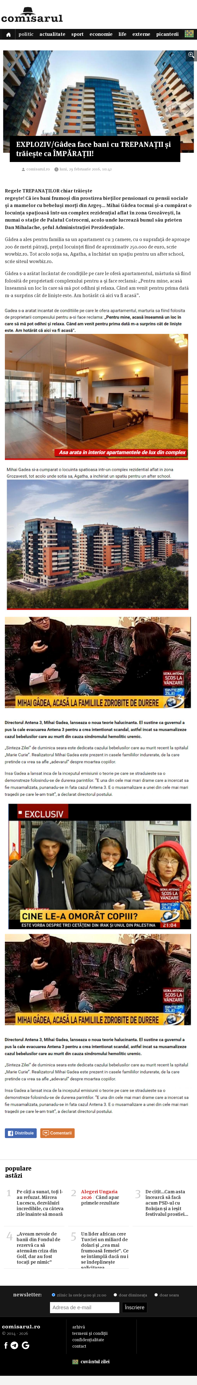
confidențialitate (88, 1348)
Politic (27, 35)
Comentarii (57, 1142)
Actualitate (54, 35)
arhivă (78, 1336)
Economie (105, 35)
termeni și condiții (90, 1342)
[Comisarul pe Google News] (25, 1354)
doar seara (166, 1304)
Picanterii (175, 35)
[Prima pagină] (9, 35)
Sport (81, 35)
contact (79, 1355)
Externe (147, 35)
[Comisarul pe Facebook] (6, 1354)
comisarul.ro (38, 178)
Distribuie (20, 1142)
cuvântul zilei (91, 1370)
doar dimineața (130, 1304)
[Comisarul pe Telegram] (14, 1354)
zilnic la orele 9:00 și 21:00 (79, 1304)
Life (128, 35)
